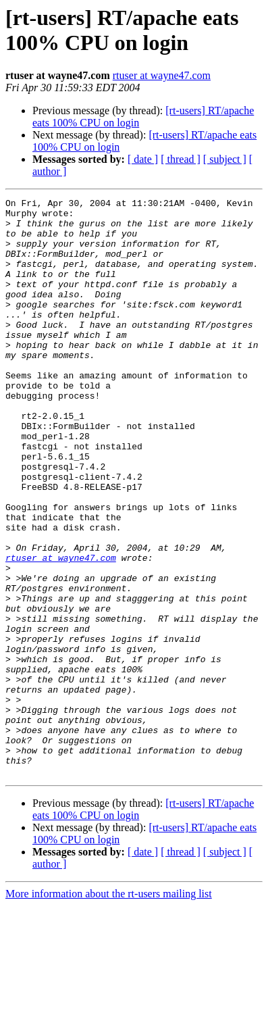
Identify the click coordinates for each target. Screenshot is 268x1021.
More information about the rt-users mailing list (108, 1009)
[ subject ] (224, 159)
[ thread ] (180, 159)
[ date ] (143, 159)
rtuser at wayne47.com (162, 75)
